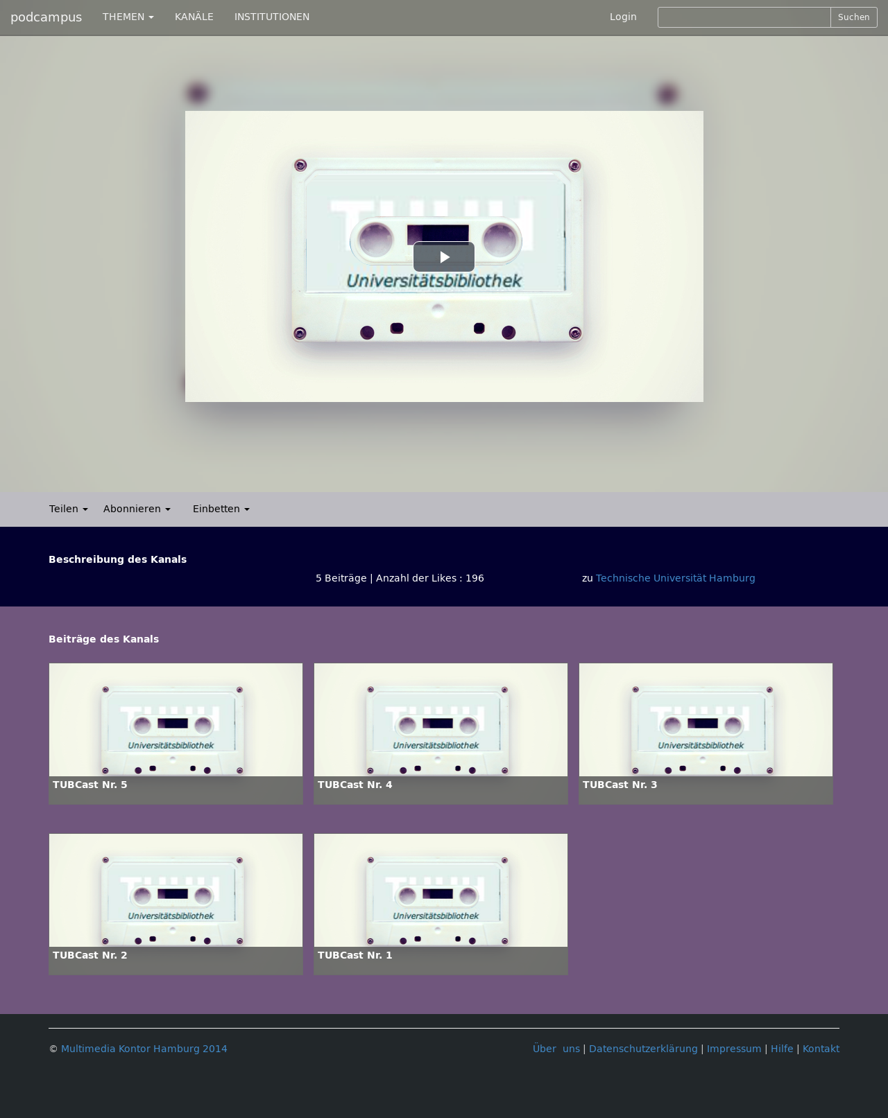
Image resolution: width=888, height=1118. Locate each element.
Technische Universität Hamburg (675, 578)
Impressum (734, 1049)
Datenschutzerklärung (643, 1049)
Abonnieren (137, 509)
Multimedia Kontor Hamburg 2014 (144, 1049)
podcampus (46, 17)
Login (623, 17)
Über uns (556, 1049)
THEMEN (128, 17)
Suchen (854, 17)
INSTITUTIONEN (271, 17)
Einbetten (221, 509)
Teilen (68, 509)
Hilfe (782, 1049)
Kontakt (821, 1049)
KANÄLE (194, 17)
